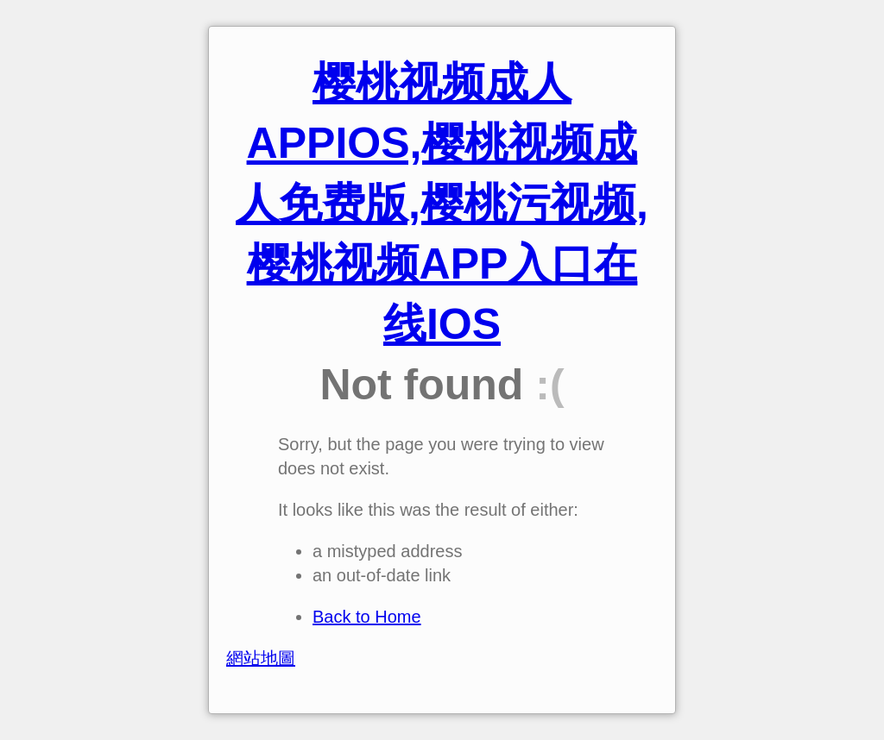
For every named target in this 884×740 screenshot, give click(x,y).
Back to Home (367, 616)
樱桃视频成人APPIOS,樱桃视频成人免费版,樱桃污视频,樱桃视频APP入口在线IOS (442, 203)
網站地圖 (260, 658)
